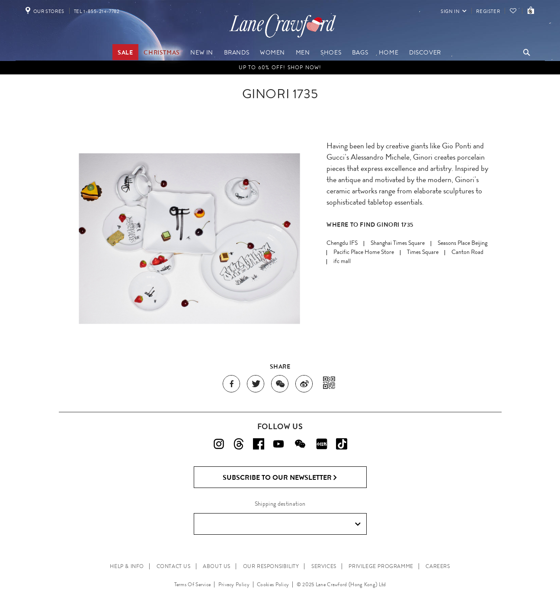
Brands (237, 52)
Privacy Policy (234, 584)
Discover (425, 52)
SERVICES (323, 566)
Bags (360, 52)
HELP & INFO (127, 566)
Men (303, 52)
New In (201, 52)
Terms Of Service (192, 584)
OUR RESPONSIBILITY (271, 566)
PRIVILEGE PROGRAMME (381, 566)
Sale (125, 52)
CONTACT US (174, 566)
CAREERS (438, 566)
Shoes (330, 52)
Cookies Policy (273, 584)
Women (272, 52)
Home (388, 52)
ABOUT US (216, 566)
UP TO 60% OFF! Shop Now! (280, 67)
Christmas (161, 52)
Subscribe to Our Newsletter (280, 477)
